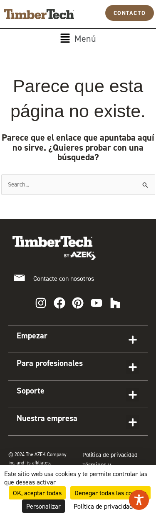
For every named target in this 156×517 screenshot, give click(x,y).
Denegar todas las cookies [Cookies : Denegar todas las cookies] (110, 493)
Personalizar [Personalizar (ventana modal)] (43, 506)
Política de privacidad (110, 455)
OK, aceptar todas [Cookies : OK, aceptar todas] (37, 493)
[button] (78, 39)
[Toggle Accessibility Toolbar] (139, 500)
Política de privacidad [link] (103, 506)
